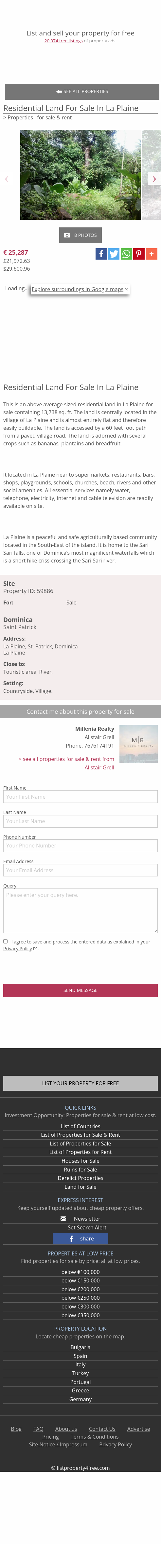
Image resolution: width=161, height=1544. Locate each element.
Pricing (50, 1436)
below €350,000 (80, 1315)
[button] (101, 254)
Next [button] (154, 178)
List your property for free (80, 1083)
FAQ (38, 1428)
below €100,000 (80, 1272)
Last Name (80, 818)
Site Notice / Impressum (58, 1444)
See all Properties (82, 92)
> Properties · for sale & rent (37, 117)
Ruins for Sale (80, 1169)
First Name (80, 794)
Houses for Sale (80, 1160)
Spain (80, 1356)
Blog (16, 1428)
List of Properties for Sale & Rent (80, 1134)
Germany (80, 1399)
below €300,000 (80, 1306)
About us (66, 1428)
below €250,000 (80, 1297)
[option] (81, 178)
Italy (80, 1364)
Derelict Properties (80, 1178)
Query (80, 908)
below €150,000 (80, 1280)
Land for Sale (80, 1186)
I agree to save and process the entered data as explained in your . (76, 945)
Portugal (80, 1382)
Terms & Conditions (95, 1436)
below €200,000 (80, 1289)
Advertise (138, 1428)
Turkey (80, 1373)
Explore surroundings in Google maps (77, 289)
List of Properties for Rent (80, 1152)
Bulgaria (80, 1347)
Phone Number (80, 843)
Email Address (80, 867)
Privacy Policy (17, 948)
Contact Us (102, 1428)
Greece (80, 1390)
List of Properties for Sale (80, 1143)
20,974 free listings (64, 41)
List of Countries (80, 1126)
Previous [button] (6, 178)
